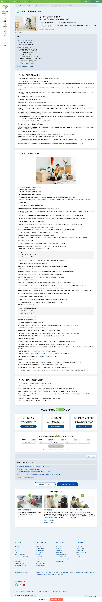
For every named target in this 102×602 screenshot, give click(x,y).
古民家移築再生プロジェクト (20, 565)
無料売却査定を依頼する (56, 599)
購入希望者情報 (39, 556)
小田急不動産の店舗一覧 (21, 572)
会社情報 (41, 591)
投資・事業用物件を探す (20, 554)
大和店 (58, 574)
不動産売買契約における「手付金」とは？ (26, 477)
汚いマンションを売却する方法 (24, 47)
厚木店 (49, 574)
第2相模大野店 (40, 574)
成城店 (57, 572)
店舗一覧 (78, 556)
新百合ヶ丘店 (62, 572)
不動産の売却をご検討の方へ (45, 484)
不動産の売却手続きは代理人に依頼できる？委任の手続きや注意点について (34, 471)
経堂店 (54, 572)
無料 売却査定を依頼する (28, 426)
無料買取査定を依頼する (40, 550)
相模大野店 (92, 572)
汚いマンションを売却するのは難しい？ (26, 41)
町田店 (81, 572)
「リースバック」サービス (40, 563)
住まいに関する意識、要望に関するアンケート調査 (46, 105)
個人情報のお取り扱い (32, 591)
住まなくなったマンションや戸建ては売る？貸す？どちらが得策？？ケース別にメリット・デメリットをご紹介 (39, 474)
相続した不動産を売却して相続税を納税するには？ (29, 469)
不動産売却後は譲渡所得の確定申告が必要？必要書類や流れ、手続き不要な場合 (35, 466)
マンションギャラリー (81, 552)
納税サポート (54, 517)
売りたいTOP (38, 546)
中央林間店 (54, 574)
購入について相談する (19, 559)
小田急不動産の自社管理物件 (62, 559)
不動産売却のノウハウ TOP (67, 484)
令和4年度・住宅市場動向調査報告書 (33, 83)
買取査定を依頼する (23, 517)
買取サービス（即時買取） (25, 510)
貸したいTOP (58, 548)
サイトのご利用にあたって (20, 591)
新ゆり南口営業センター (70, 572)
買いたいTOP (17, 546)
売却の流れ (38, 559)
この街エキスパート (80, 559)
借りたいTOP (58, 546)
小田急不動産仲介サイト (20, 5)
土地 (16, 552)
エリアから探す (59, 552)
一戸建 (16, 550)
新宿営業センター (48, 572)
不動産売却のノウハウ (43, 5)
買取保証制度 (49, 510)
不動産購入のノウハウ (19, 563)
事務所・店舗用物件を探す (61, 554)
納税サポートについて (49, 522)
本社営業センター (40, 572)
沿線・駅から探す (59, 550)
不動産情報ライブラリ (44, 356)
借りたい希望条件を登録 (61, 556)
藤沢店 (62, 574)
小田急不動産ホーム (59, 591)
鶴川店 (77, 572)
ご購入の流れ (18, 561)
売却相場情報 (38, 554)
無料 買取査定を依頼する (56, 426)
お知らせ (78, 554)
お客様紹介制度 (79, 550)
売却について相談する (83, 426)
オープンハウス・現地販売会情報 (21, 556)
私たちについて (80, 546)
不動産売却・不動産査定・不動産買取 (32, 5)
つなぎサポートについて (49, 520)
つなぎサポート (48, 516)
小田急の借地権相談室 (40, 565)
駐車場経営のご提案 (60, 561)
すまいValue (69, 591)
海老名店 (45, 574)
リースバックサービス (77, 510)
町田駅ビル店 (86, 572)
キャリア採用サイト (80, 548)
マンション (17, 548)
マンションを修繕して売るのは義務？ (25, 66)
